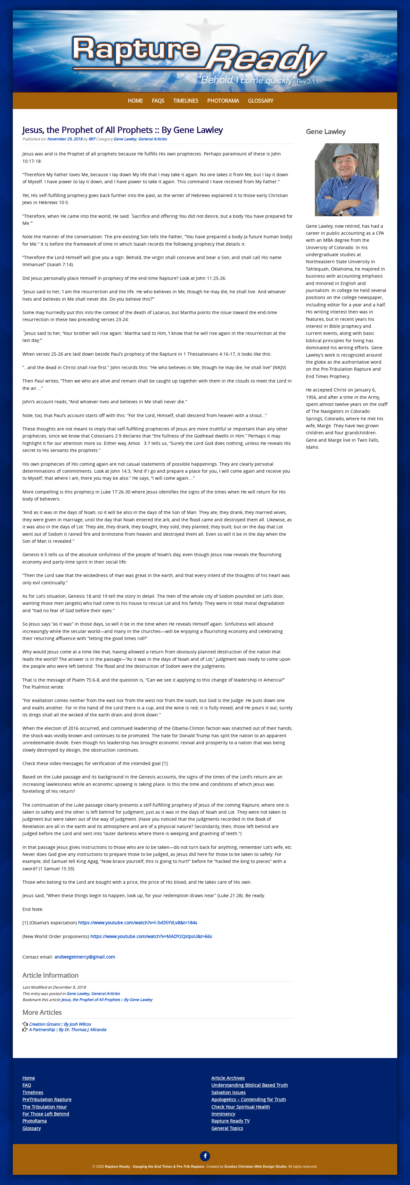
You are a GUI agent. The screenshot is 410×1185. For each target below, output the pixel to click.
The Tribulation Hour (44, 1107)
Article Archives (228, 1078)
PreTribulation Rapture (46, 1099)
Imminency (223, 1114)
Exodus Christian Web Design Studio (256, 1166)
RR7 (91, 138)
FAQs (158, 100)
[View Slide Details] (205, 51)
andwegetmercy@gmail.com (84, 957)
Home (135, 100)
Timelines (185, 100)
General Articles (152, 138)
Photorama (223, 100)
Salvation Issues (228, 1092)
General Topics (227, 1128)
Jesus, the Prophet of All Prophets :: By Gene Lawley (106, 999)
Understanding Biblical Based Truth (249, 1085)
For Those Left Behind (45, 1114)
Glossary (260, 100)
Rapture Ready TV (230, 1121)
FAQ (26, 1085)
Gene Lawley (124, 138)
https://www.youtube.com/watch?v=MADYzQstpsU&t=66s (151, 936)
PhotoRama (34, 1121)
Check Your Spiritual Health (240, 1107)
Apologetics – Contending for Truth (248, 1099)
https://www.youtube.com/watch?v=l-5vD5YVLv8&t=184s (137, 923)
